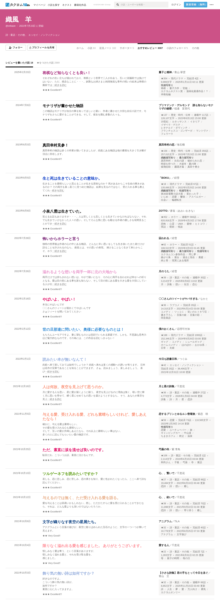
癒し (186, 486)
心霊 (172, 224)
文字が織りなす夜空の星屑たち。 (70, 522)
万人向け (192, 589)
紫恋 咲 (203, 413)
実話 (163, 227)
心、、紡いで (166, 497)
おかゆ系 (199, 345)
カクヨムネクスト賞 (172, 91)
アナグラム (167, 534)
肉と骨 (164, 260)
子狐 (176, 462)
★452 (164, 217)
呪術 (172, 227)
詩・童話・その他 (179, 277)
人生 (169, 589)
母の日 (186, 558)
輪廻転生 (177, 200)
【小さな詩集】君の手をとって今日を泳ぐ (183, 572)
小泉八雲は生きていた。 (63, 211)
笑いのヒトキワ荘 (197, 312)
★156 (164, 151)
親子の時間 (173, 558)
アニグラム (165, 521)
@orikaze (10, 26)
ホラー (174, 217)
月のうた (164, 271)
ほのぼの (186, 345)
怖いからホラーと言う (61, 239)
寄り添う (189, 510)
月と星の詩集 (166, 386)
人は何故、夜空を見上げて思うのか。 (74, 387)
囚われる (164, 238)
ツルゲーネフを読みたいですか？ (70, 474)
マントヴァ (202, 130)
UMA (180, 224)
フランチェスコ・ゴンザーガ (176, 130)
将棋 (163, 88)
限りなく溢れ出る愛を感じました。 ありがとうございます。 (93, 546)
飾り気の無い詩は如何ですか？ (68, 573)
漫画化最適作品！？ (197, 91)
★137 (164, 115)
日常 (163, 348)
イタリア (195, 121)
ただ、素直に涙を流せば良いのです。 (74, 450)
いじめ (164, 197)
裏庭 (200, 257)
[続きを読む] (95, 81)
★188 (164, 335)
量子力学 (174, 88)
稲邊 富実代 (182, 108)
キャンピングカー (170, 433)
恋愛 (174, 197)
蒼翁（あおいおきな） (183, 210)
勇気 (203, 589)
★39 (163, 277)
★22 (163, 551)
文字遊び (181, 534)
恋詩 (190, 399)
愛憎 (189, 224)
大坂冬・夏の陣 (187, 164)
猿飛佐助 (166, 167)
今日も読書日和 (168, 358)
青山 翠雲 (179, 72)
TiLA (177, 521)
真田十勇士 (194, 167)
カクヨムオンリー (170, 592)
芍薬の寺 (164, 449)
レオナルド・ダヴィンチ (174, 127)
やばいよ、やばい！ (59, 299)
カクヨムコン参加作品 (173, 254)
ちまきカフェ (168, 436)
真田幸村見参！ (56, 145)
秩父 (181, 436)
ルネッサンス (179, 121)
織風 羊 (19, 19)
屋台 (176, 257)
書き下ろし (167, 315)
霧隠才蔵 (179, 167)
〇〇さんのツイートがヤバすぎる (178, 298)
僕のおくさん (166, 328)
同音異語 (166, 318)
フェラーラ (167, 134)
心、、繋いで (166, 473)
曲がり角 (166, 257)
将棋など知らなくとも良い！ (67, 73)
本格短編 (166, 94)
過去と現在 (189, 257)
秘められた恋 (195, 160)
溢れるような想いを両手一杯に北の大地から (80, 272)
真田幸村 (166, 160)
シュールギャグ (193, 342)
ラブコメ (174, 305)
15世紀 (164, 121)
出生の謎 (179, 160)
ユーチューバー (178, 430)
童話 (199, 462)
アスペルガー (196, 197)
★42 (163, 365)
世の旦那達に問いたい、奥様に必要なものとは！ (83, 329)
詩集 (169, 284)
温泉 (190, 436)
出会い (164, 200)
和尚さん (166, 462)
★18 (163, 184)
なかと (204, 298)
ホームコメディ (169, 345)
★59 (163, 420)
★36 (163, 305)
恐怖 (163, 224)
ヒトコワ (200, 224)
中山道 (187, 433)
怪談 (180, 227)
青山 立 (164, 576)
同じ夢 (192, 254)
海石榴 (181, 144)
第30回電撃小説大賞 (172, 194)
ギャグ (164, 342)
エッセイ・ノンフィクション (185, 365)
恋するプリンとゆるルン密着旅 (177, 413)
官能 (185, 88)
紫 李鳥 (176, 449)
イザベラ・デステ (170, 125)
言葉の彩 (195, 315)
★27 (163, 479)
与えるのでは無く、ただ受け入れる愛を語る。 (81, 498)
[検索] (117, 5)
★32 (163, 527)
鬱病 (182, 197)
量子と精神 (165, 72)
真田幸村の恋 (166, 144)
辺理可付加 (183, 328)
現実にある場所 (180, 260)
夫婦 (172, 348)
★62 (163, 244)
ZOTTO (163, 210)
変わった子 (193, 194)
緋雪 (176, 177)
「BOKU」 (165, 177)
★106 (164, 455)
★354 (164, 78)
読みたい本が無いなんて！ (65, 359)
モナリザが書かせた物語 (63, 106)
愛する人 (164, 545)
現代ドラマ (177, 78)
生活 (186, 284)
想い (177, 284)
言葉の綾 (181, 315)
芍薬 (185, 462)
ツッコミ (179, 312)
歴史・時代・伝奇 (180, 115)
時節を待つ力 (168, 164)
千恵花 (181, 386)
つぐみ (183, 358)
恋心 (194, 284)
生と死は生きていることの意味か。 (72, 178)
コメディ (166, 312)
